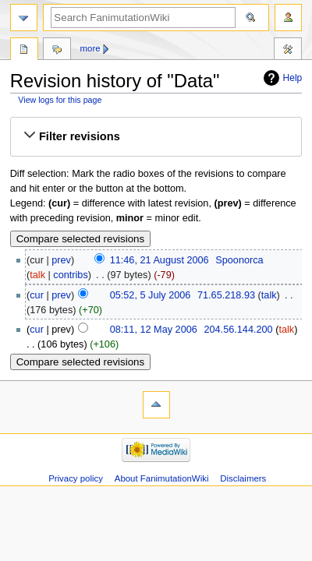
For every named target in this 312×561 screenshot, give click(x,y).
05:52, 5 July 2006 (150, 295)
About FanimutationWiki (162, 478)
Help (293, 77)
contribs (70, 275)
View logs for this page (59, 99)
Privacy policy (75, 478)
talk (37, 275)
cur (37, 295)
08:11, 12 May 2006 (153, 329)
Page (24, 50)
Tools (288, 50)
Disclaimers (243, 478)
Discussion (57, 50)
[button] (156, 136)
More (90, 48)
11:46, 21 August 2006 (159, 260)
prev (61, 260)
